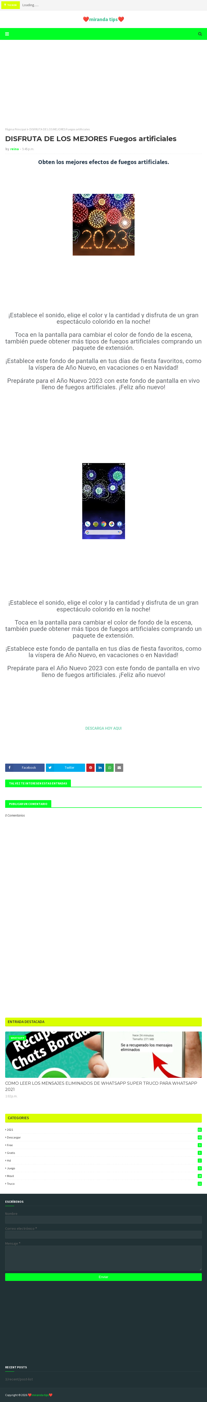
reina (14, 149)
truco (104, 1184)
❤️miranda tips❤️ (103, 19)
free (104, 1145)
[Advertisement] (103, 84)
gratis (104, 1153)
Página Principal (15, 129)
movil (104, 1176)
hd (104, 1160)
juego (104, 1168)
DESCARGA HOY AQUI (103, 728)
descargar (104, 1137)
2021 (104, 1130)
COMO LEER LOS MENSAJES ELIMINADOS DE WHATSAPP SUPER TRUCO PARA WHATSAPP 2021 (101, 1086)
